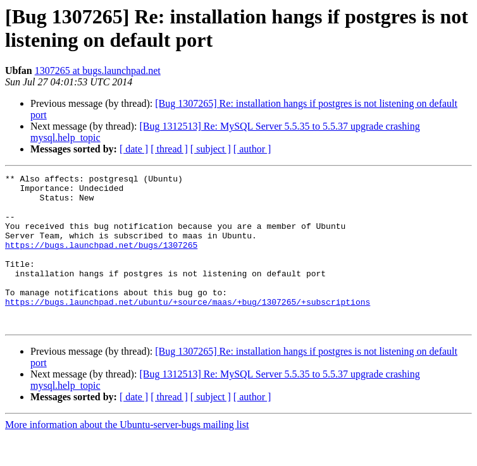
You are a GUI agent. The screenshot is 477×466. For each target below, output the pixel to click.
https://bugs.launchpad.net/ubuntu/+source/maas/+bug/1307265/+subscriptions (187, 328)
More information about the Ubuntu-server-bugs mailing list (127, 455)
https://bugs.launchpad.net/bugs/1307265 (101, 260)
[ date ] (134, 149)
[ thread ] (169, 149)
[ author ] (252, 149)
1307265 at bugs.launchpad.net (98, 70)
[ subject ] (210, 149)
